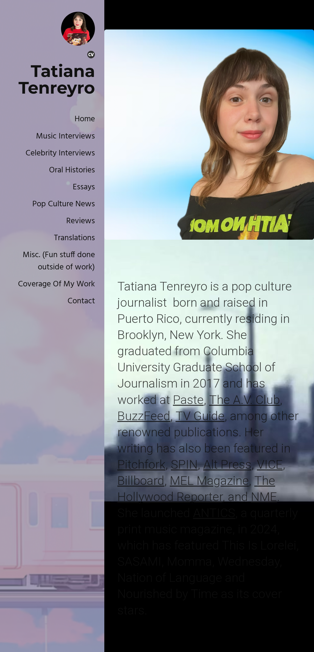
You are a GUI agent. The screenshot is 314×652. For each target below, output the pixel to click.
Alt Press (227, 464)
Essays (84, 187)
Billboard (140, 480)
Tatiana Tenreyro (57, 79)
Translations (74, 238)
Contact (81, 301)
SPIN (184, 464)
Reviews (80, 221)
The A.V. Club (244, 400)
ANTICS (214, 513)
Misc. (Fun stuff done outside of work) (59, 261)
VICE (270, 464)
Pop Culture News (63, 204)
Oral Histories (72, 170)
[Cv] (91, 56)
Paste (188, 400)
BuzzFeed (143, 416)
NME (264, 497)
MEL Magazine (209, 480)
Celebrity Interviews (60, 153)
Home (85, 119)
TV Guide (200, 416)
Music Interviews (65, 136)
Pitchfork (141, 464)
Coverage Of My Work (56, 284)
